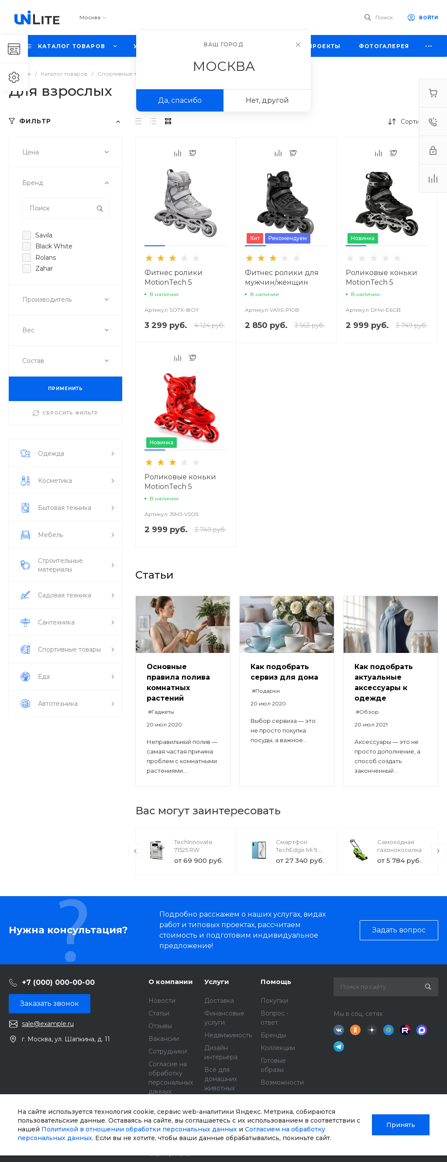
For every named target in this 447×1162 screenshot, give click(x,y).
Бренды (273, 1035)
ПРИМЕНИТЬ (65, 388)
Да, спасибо (180, 100)
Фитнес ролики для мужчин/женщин (282, 277)
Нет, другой (267, 100)
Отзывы (160, 1026)
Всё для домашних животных (220, 1079)
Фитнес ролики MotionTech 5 (173, 277)
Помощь (276, 981)
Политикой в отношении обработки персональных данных (139, 1129)
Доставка (219, 1001)
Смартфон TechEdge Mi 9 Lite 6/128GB (296, 849)
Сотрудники (167, 1051)
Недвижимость (228, 1035)
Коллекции (278, 1048)
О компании (170, 981)
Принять (400, 1125)
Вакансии (163, 1039)
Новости (161, 1001)
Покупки (274, 1001)
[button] (154, 245)
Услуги (216, 981)
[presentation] (135, 851)
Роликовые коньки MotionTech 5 (381, 277)
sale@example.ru (48, 1024)
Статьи (158, 1013)
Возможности (282, 1082)
